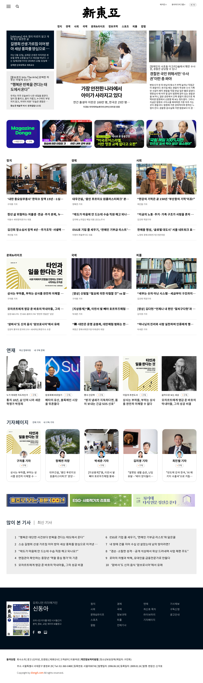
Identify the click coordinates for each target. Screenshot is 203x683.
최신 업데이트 (25, 350)
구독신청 (175, 609)
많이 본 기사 (18, 523)
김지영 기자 (140, 461)
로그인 (192, 5)
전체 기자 (36, 422)
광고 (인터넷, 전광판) (37, 659)
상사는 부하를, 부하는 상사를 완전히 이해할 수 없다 (23, 474)
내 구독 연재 (39, 350)
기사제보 (175, 603)
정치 (59, 26)
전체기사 (122, 625)
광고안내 (175, 614)
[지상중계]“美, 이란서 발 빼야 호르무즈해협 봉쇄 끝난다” (101, 474)
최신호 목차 (149, 609)
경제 (68, 26)
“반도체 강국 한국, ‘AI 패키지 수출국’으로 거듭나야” (179, 474)
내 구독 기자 (49, 422)
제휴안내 (54, 659)
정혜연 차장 (63, 461)
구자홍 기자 (24, 461)
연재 (145, 603)
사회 (76, 26)
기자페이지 (149, 619)
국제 (85, 26)
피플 (135, 26)
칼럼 (143, 26)
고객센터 (64, 659)
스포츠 (125, 26)
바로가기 (18, 141)
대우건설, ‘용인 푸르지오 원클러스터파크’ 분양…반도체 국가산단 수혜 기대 (62, 474)
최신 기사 (44, 522)
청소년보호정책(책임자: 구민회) (115, 659)
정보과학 (113, 26)
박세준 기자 (102, 461)
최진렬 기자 (179, 461)
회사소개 (21, 659)
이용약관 (74, 659)
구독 (30, 141)
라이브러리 (149, 614)
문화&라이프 (98, 26)
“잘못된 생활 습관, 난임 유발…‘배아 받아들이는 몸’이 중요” (140, 474)
